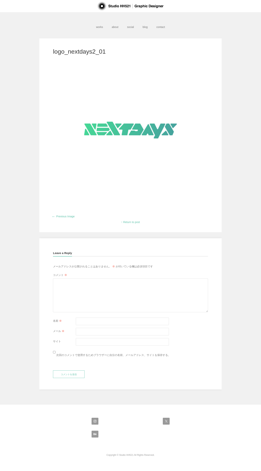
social (130, 27)
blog (145, 27)
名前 (57, 320)
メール (58, 331)
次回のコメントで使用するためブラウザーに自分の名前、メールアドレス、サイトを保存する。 (113, 355)
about (115, 27)
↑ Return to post (130, 222)
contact (160, 27)
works (99, 27)
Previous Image (63, 216)
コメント (60, 274)
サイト (57, 341)
